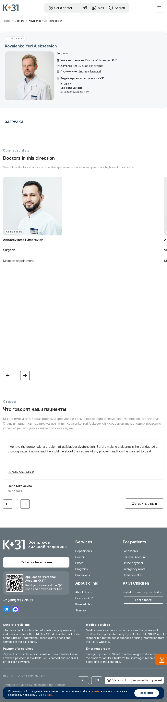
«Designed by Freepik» (49, 685)
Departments (83, 551)
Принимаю (146, 693)
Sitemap (80, 610)
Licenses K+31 (84, 598)
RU (83, 680)
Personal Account (134, 557)
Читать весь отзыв (21, 472)
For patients (130, 551)
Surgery (83, 71)
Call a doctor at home (36, 562)
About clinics (83, 592)
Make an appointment (18, 261)
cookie (95, 691)
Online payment (133, 563)
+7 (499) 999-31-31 (18, 600)
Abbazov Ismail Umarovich (23, 240)
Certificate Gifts (133, 575)
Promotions (82, 575)
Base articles (83, 604)
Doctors (19, 20)
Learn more (143, 600)
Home (6, 20)
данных (47, 695)
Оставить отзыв (144, 504)
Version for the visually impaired (134, 680)
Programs (81, 569)
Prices (79, 563)
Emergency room (134, 569)
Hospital (95, 71)
